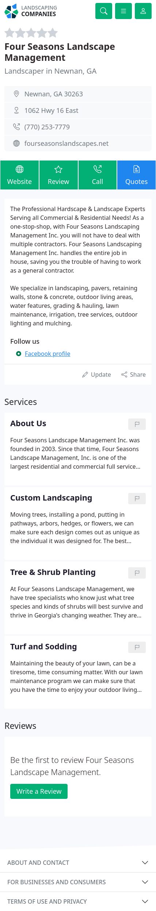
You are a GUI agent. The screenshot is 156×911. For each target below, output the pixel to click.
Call (97, 174)
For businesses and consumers (56, 882)
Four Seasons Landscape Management (59, 51)
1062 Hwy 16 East (51, 110)
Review (58, 174)
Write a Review (38, 791)
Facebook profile (47, 354)
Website (19, 174)
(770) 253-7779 (47, 126)
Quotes (136, 174)
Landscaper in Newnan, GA (50, 71)
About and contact (38, 863)
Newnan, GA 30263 (53, 93)
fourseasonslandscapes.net (66, 143)
